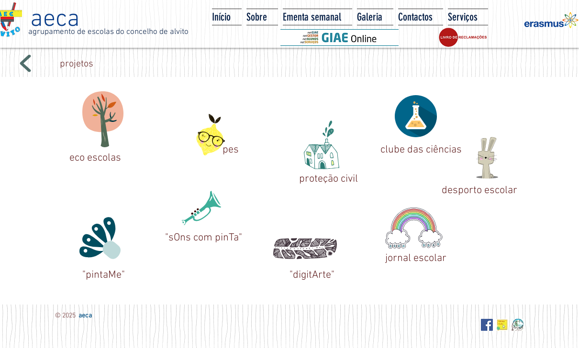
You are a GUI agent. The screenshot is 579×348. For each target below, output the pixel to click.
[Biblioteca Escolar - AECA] (502, 325)
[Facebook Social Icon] (487, 325)
